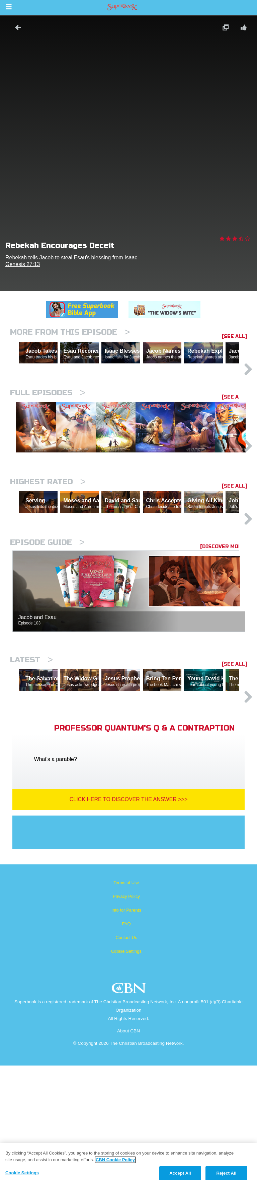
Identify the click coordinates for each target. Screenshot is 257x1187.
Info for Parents (126, 1031)
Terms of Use (126, 1004)
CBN (129, 1111)
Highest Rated (48, 544)
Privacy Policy (126, 1017)
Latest (31, 752)
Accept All (180, 1173)
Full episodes (47, 421)
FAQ (126, 1045)
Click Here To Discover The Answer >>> (129, 921)
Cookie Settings (126, 1072)
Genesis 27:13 (22, 264)
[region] (128, 1165)
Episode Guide (47, 634)
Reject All (226, 1173)
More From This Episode (70, 332)
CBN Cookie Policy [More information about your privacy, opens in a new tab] (115, 1159)
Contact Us (126, 1059)
